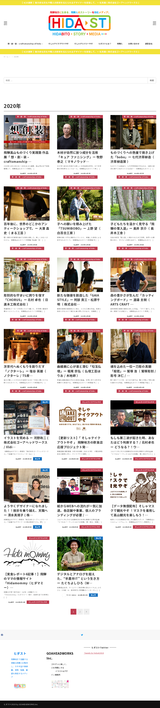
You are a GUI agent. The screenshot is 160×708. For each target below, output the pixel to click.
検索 (152, 80)
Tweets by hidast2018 (94, 653)
